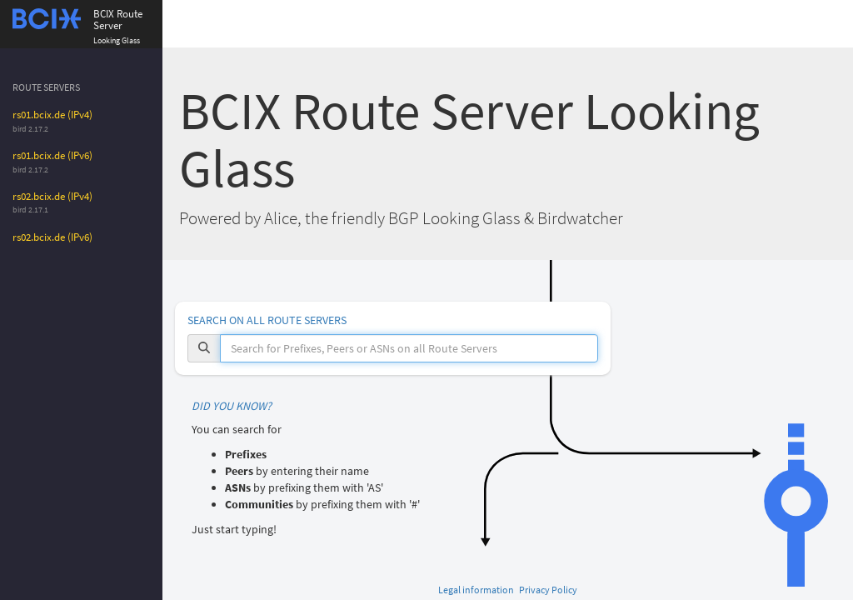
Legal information (476, 589)
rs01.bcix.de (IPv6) (52, 155)
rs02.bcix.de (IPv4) (52, 196)
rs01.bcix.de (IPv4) (52, 115)
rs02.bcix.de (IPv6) (52, 237)
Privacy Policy (548, 589)
